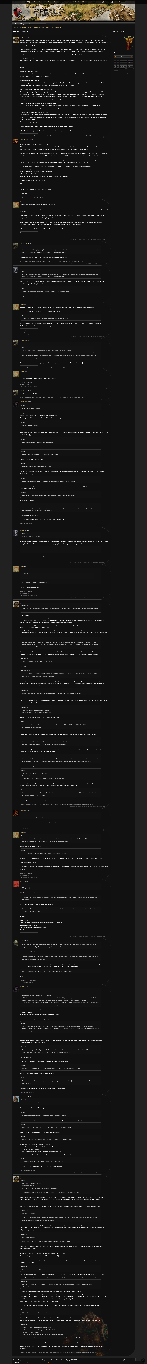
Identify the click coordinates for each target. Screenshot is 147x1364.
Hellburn (22, 810)
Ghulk (22, 940)
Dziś (116, 71)
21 (118, 66)
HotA (74, 2)
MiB (133, 1360)
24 (126, 66)
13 (115, 64)
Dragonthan (23, 1096)
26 (132, 66)
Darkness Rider (24, 139)
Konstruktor (23, 401)
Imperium (48, 13)
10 (126, 62)
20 (115, 66)
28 (118, 67)
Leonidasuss (23, 243)
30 (118, 60)
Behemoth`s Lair (17, 12)
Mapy (61, 2)
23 (123, 66)
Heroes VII (81, 2)
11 (129, 62)
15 (121, 64)
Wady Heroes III (56, 27)
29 (115, 60)
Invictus (22, 267)
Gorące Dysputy (40, 24)
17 (126, 64)
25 (129, 66)
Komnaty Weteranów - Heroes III (41, 27)
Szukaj (44, 2)
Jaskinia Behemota (28, 1360)
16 (123, 64)
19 (132, 64)
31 (126, 67)
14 (118, 64)
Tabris (22, 881)
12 (132, 62)
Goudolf (22, 37)
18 (129, 64)
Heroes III (68, 2)
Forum (50, 2)
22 (121, 66)
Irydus (22, 202)
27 (115, 67)
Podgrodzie (30, 24)
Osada (56, 2)
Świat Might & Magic (19, 24)
